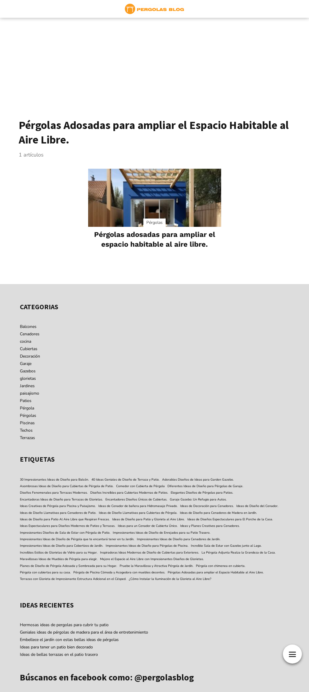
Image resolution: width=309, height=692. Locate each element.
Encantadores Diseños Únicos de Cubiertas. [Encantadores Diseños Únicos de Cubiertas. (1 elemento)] (136, 499)
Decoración (30, 356)
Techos (26, 430)
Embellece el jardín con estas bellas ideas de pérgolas (69, 639)
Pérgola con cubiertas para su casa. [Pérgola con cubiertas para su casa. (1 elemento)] (45, 572)
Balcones (28, 326)
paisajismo (29, 393)
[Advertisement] (154, 62)
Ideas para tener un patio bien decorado (56, 647)
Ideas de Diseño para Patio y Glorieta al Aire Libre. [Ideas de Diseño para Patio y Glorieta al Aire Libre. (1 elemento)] (148, 519)
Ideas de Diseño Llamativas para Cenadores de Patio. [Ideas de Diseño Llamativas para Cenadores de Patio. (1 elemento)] (58, 513)
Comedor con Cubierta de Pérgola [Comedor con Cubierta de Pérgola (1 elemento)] (140, 486)
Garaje (25, 363)
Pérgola (27, 408)
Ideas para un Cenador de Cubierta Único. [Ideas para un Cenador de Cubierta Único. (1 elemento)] (148, 526)
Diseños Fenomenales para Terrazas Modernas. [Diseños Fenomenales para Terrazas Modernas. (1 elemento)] (54, 492)
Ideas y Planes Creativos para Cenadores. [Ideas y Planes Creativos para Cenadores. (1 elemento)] (210, 526)
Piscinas (27, 423)
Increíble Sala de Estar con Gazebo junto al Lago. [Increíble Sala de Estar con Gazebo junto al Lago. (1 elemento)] (226, 545)
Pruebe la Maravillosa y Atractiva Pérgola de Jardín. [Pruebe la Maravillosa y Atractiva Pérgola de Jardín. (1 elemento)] (156, 566)
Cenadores (29, 334)
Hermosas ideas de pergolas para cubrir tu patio (64, 625)
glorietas (28, 378)
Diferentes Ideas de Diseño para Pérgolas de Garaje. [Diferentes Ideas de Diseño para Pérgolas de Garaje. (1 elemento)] (205, 486)
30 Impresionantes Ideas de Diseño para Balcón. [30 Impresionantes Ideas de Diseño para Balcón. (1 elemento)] (54, 479)
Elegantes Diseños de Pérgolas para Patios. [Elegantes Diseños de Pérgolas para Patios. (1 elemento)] (202, 492)
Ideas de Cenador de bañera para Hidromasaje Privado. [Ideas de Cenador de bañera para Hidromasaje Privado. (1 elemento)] (138, 506)
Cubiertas (28, 349)
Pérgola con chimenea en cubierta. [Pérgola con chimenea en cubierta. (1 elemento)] (220, 566)
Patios (25, 401)
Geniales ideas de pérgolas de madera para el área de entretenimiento (84, 632)
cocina (25, 341)
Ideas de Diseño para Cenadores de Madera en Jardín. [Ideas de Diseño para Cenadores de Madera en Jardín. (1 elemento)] (218, 513)
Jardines (27, 386)
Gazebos (28, 371)
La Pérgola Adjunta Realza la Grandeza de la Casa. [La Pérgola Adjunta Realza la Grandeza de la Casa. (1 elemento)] (238, 552)
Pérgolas (28, 415)
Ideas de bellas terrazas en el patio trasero (59, 654)
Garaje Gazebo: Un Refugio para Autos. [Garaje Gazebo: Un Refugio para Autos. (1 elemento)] (198, 499)
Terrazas (27, 438)
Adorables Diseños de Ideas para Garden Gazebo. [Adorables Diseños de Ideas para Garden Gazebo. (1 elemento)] (198, 479)
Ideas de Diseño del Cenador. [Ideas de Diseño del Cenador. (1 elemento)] (257, 506)
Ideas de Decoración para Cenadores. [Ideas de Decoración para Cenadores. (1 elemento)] (207, 506)
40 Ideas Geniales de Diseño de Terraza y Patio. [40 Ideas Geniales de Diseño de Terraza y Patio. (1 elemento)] (125, 479)
